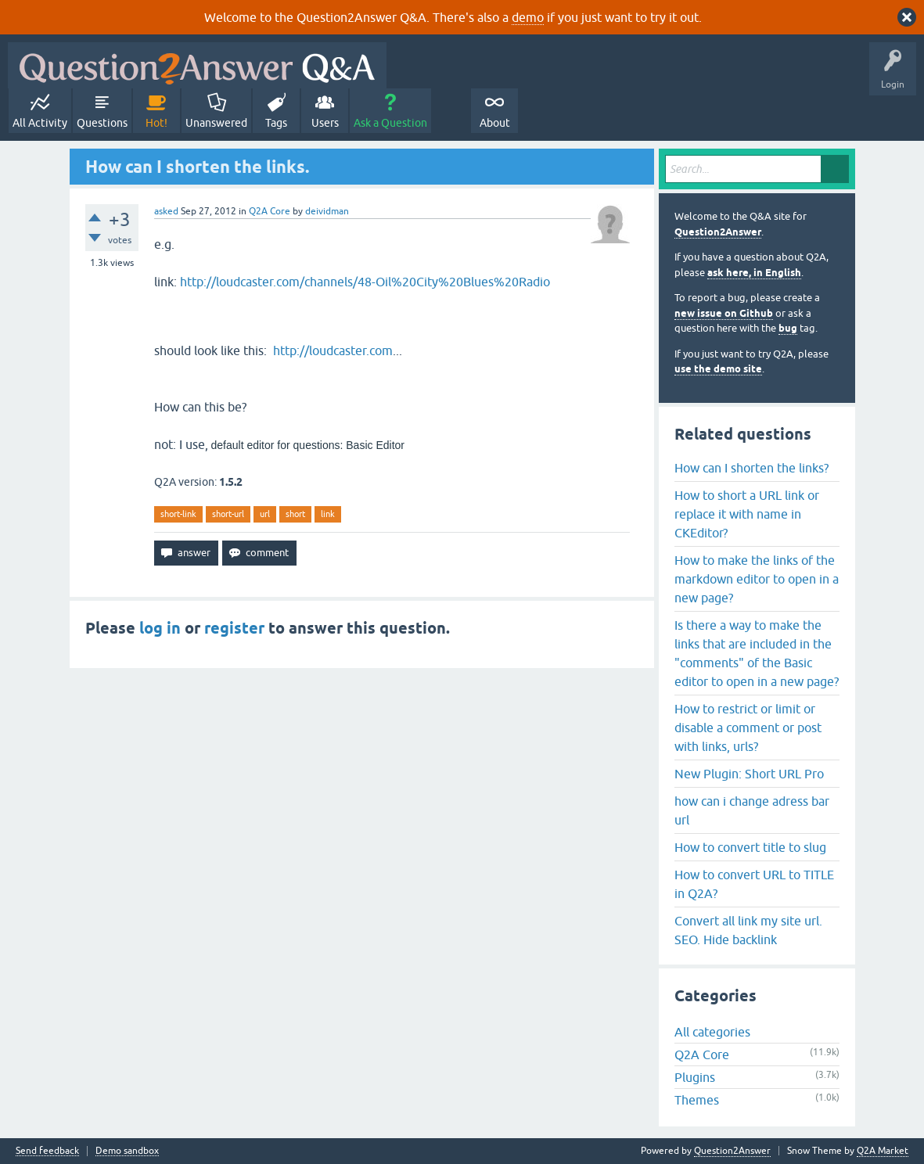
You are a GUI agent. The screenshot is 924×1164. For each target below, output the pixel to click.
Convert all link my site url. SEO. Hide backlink (748, 930)
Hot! (156, 123)
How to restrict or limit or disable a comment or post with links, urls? (748, 727)
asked (166, 211)
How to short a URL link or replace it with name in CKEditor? (746, 514)
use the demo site (718, 369)
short (295, 514)
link (328, 514)
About (495, 123)
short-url (228, 514)
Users (325, 123)
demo (528, 17)
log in (160, 628)
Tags (276, 123)
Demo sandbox (127, 1151)
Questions (102, 123)
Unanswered (216, 123)
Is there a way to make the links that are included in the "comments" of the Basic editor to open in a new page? (756, 653)
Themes (696, 1100)
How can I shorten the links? (751, 468)
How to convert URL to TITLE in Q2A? (754, 884)
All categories (712, 1032)
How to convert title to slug (750, 847)
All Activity (40, 123)
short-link (178, 514)
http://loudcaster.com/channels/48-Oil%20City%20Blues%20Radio (365, 282)
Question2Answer (717, 232)
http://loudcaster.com (333, 350)
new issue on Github (723, 313)
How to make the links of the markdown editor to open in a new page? (756, 579)
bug (787, 328)
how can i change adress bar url (751, 810)
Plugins (694, 1077)
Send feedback (47, 1151)
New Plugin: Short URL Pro (749, 774)
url (265, 514)
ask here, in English (754, 272)
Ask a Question (390, 123)
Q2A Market (882, 1150)
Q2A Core (269, 211)
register (234, 628)
